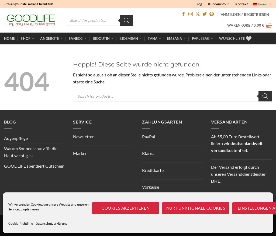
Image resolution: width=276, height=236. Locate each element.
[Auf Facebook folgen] (183, 14)
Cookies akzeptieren (126, 208)
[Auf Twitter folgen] (204, 14)
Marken (80, 153)
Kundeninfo (218, 3)
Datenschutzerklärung (51, 223)
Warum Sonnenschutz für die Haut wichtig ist (30, 152)
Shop (27, 38)
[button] (249, 25)
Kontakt (241, 4)
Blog (198, 4)
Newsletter (83, 136)
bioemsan (130, 38)
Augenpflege (16, 138)
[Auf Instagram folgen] (190, 14)
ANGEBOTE (51, 38)
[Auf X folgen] (197, 14)
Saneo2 (78, 38)
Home (9, 38)
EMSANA (176, 38)
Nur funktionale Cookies (195, 208)
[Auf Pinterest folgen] (211, 14)
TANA (154, 38)
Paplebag (202, 38)
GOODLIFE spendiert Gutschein (34, 165)
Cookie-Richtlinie (20, 223)
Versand (226, 167)
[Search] (126, 20)
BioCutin (103, 38)
